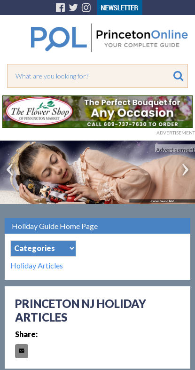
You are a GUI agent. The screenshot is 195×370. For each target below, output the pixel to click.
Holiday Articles (36, 265)
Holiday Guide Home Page (55, 225)
